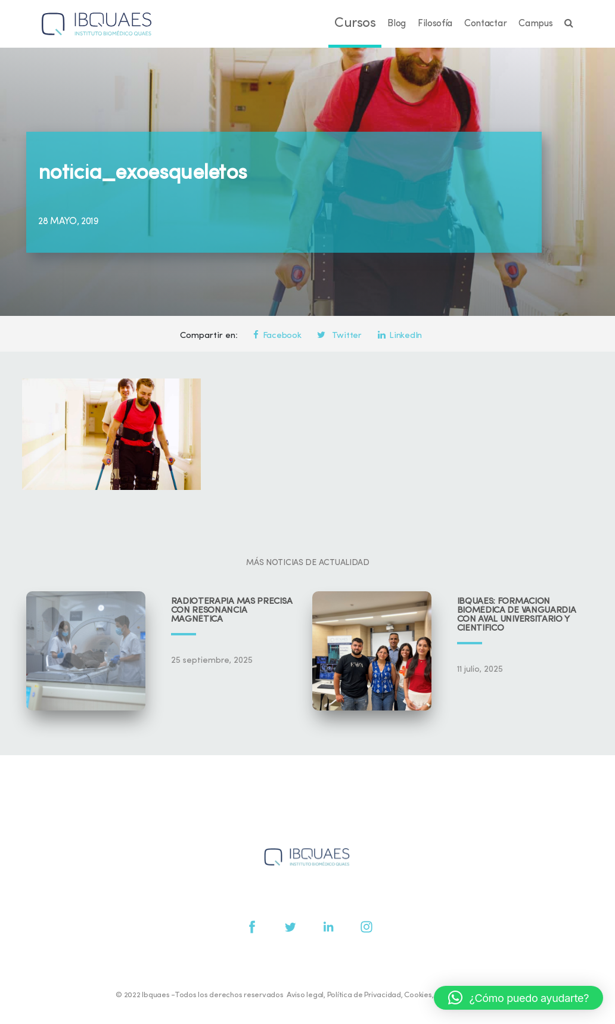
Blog (396, 24)
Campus (535, 24)
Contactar (485, 24)
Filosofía (435, 24)
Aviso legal (305, 995)
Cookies (417, 995)
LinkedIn (400, 335)
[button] (518, 998)
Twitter (339, 335)
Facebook (277, 335)
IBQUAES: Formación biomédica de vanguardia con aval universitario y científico (516, 615)
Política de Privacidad (364, 995)
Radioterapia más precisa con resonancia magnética (232, 610)
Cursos (354, 23)
